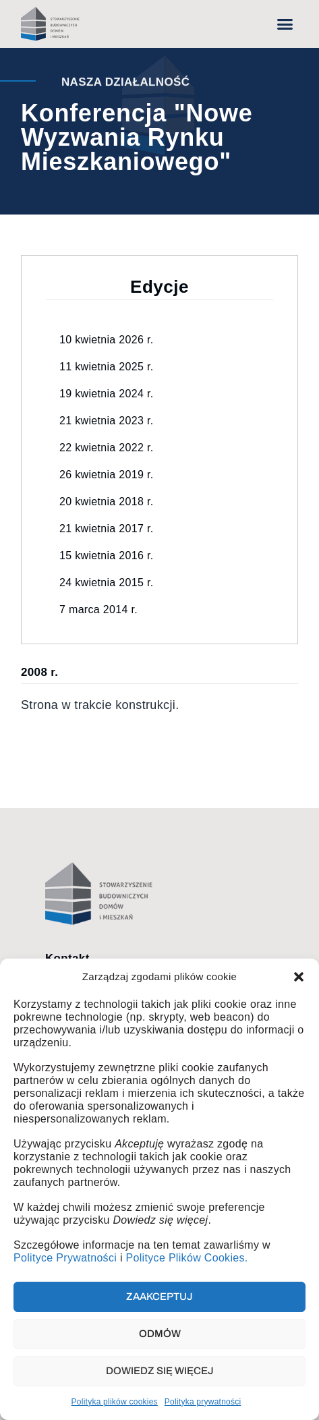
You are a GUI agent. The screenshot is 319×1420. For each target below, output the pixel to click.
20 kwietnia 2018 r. (106, 501)
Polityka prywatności (203, 1402)
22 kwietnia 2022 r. (106, 447)
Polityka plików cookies (114, 1402)
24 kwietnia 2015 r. (106, 582)
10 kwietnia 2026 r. (106, 339)
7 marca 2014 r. (98, 609)
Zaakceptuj (159, 1296)
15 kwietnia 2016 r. (106, 555)
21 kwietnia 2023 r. (106, 420)
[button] (299, 977)
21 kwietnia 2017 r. (106, 528)
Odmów (160, 1333)
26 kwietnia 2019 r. (106, 474)
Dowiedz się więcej (160, 1370)
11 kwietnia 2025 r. (106, 366)
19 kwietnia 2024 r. (106, 393)
